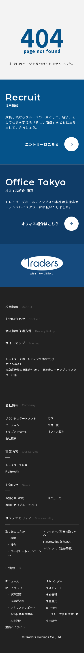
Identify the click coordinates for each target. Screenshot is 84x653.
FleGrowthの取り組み (57, 541)
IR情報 (10, 568)
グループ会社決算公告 (65, 614)
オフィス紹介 (56, 431)
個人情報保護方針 (30, 331)
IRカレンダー (54, 581)
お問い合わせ (22, 319)
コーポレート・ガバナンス (24, 553)
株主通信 (16, 620)
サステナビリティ (18, 518)
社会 (13, 544)
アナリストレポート (23, 607)
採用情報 (18, 307)
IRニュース (54, 498)
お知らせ (12, 485)
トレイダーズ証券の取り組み (60, 533)
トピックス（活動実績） (58, 548)
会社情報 (12, 405)
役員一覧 (53, 425)
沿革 (50, 418)
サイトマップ (22, 343)
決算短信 (16, 594)
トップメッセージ (16, 431)
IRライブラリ (13, 588)
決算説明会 (17, 601)
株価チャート (54, 588)
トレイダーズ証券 (16, 465)
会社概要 (11, 438)
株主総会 (51, 620)
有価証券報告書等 (22, 614)
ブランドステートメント (20, 418)
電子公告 (51, 608)
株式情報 (51, 594)
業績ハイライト (15, 627)
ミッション (12, 425)
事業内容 (12, 451)
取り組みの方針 (15, 531)
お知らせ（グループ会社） (22, 505)
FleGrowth (12, 471)
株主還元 (51, 601)
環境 (13, 538)
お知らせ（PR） (15, 498)
